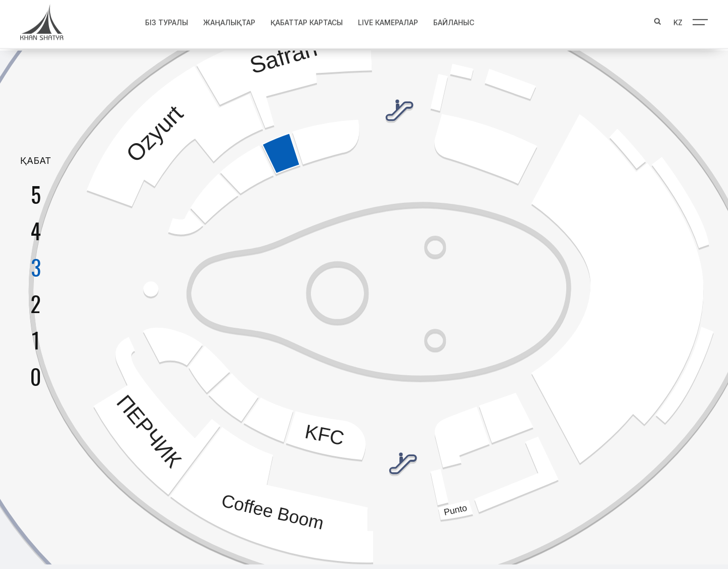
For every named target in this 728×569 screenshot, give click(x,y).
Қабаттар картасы (306, 20)
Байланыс (453, 20)
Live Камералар (388, 20)
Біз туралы (166, 20)
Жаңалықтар (229, 20)
